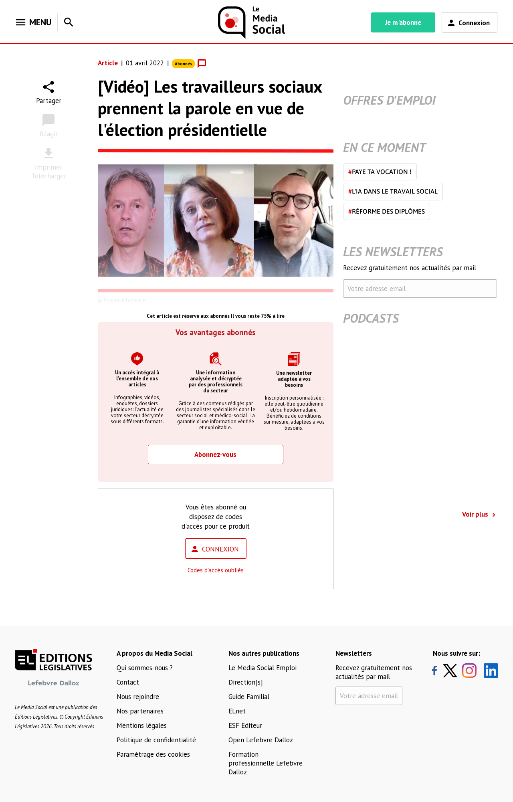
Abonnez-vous (215, 454)
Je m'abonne (403, 22)
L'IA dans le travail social (393, 191)
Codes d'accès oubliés (216, 570)
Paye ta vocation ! (380, 171)
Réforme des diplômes (386, 211)
